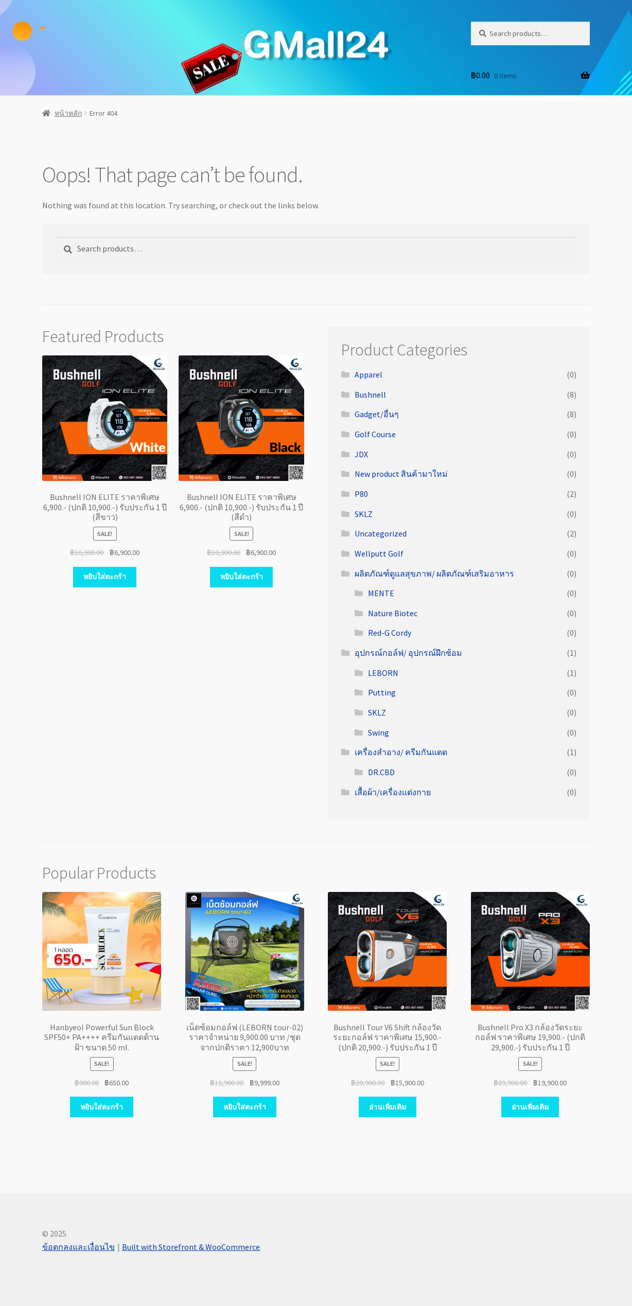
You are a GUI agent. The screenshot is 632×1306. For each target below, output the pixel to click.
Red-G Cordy (389, 633)
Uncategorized (381, 533)
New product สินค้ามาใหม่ (401, 474)
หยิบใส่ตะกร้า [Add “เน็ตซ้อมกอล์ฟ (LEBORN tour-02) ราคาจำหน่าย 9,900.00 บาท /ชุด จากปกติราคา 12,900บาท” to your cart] (244, 1107)
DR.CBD (381, 772)
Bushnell (370, 394)
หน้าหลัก (68, 113)
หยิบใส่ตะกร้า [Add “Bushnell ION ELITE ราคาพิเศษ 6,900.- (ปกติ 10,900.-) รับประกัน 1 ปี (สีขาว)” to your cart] (104, 576)
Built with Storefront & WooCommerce (191, 1247)
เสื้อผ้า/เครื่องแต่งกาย (393, 792)
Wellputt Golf (379, 553)
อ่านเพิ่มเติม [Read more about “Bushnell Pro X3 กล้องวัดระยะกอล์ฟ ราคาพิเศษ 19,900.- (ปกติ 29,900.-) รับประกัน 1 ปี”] (530, 1107)
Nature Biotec (392, 613)
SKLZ (364, 514)
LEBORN (383, 673)
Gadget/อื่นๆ (377, 414)
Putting (382, 692)
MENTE (381, 593)
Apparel (368, 374)
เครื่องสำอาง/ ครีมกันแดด (401, 752)
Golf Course (375, 434)
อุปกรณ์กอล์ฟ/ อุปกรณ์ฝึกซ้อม (408, 653)
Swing (378, 732)
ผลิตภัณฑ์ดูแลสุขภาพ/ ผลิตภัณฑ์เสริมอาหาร (434, 573)
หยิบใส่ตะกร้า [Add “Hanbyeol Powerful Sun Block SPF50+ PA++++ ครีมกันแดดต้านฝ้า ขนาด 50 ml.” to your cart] (101, 1107)
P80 (361, 494)
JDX (361, 454)
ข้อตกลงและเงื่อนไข (78, 1247)
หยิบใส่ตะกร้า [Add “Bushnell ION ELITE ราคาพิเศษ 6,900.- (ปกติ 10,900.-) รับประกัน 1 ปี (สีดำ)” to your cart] (241, 576)
